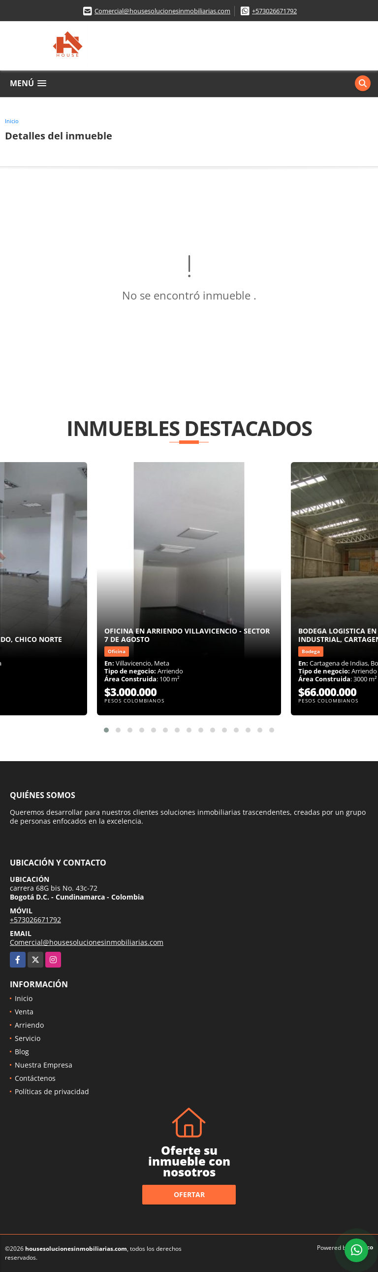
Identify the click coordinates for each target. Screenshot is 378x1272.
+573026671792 (274, 10)
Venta (24, 1011)
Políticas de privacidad (52, 1091)
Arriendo (29, 1025)
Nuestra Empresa (43, 1065)
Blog (22, 1051)
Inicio (12, 121)
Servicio (27, 1038)
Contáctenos (35, 1078)
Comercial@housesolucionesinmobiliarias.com (162, 10)
